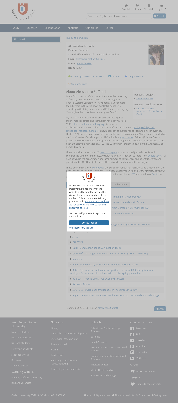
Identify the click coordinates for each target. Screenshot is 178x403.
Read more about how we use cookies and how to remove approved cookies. (89, 204)
